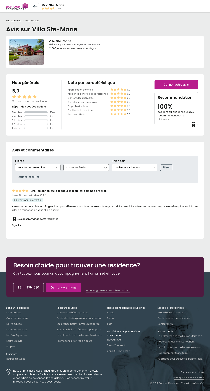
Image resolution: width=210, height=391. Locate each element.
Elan (109, 324)
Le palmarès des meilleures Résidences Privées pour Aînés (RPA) (80, 335)
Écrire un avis (14, 341)
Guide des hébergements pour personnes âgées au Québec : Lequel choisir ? (80, 318)
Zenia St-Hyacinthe (118, 351)
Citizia (110, 312)
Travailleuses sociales (170, 312)
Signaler (16, 225)
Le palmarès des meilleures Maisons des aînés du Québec (181, 336)
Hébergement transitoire (173, 353)
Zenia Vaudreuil (116, 345)
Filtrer (166, 167)
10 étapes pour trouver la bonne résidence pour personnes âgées (181, 359)
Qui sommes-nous (17, 318)
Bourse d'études (15, 359)
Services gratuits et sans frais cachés (108, 290)
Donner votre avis (176, 85)
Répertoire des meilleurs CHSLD (176, 341)
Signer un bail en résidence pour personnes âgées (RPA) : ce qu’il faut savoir (80, 329)
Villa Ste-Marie (13, 20)
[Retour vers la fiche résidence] (35, 6)
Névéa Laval (114, 339)
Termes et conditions (192, 372)
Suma (110, 318)
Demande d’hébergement (72, 312)
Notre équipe (14, 324)
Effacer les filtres (28, 177)
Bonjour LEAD (165, 324)
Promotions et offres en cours (74, 341)
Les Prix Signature (16, 335)
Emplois (11, 346)
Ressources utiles (67, 308)
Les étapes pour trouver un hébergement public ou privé (80, 324)
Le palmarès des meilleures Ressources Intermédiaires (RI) (181, 347)
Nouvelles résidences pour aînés (126, 308)
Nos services (13, 312)
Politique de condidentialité (189, 377)
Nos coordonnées (16, 329)
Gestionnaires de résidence (174, 318)
